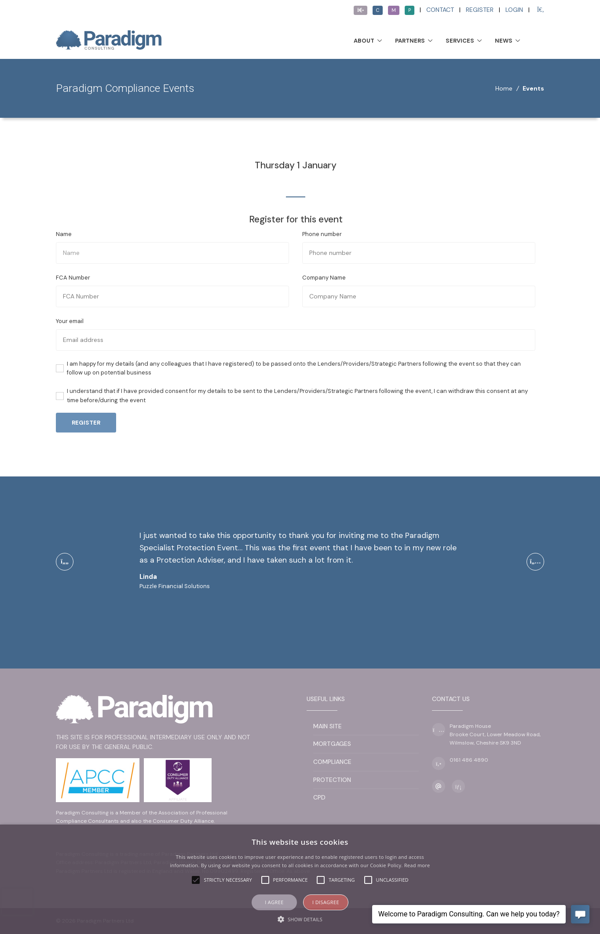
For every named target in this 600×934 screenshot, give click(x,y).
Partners (410, 40)
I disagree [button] (325, 902)
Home (503, 88)
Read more (417, 865)
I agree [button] (274, 902)
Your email (70, 321)
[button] (300, 919)
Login (514, 10)
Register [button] (86, 422)
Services (460, 40)
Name (64, 234)
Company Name (324, 277)
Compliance (332, 762)
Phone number (322, 234)
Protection (332, 780)
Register (480, 10)
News (503, 40)
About (364, 40)
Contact (440, 10)
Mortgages (332, 744)
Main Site (327, 726)
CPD (319, 797)
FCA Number (73, 277)
